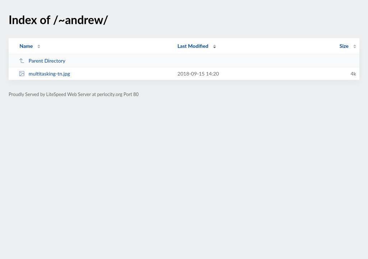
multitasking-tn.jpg (44, 74)
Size (344, 46)
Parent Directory (42, 61)
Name (26, 46)
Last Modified (193, 46)
